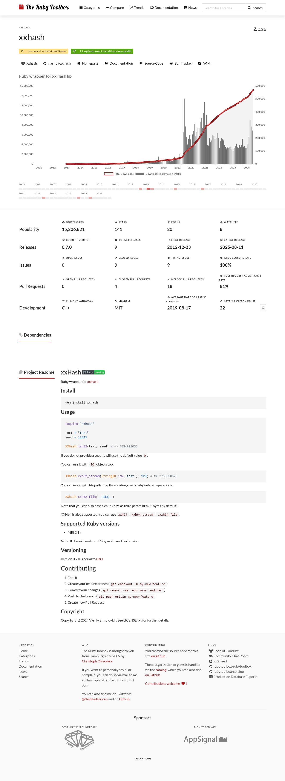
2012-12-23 (179, 247)
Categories (27, 655)
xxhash (32, 37)
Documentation (30, 665)
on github (158, 655)
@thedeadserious (95, 698)
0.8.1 (99, 558)
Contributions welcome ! (166, 682)
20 (169, 229)
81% (224, 286)
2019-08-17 (179, 307)
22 (222, 307)
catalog (161, 668)
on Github (152, 673)
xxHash (92, 381)
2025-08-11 (232, 247)
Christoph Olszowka (97, 660)
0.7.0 (67, 247)
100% (225, 265)
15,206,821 (73, 229)
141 (118, 229)
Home (23, 649)
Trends (24, 660)
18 (169, 286)
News (23, 670)
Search (24, 675)
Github (124, 698)
